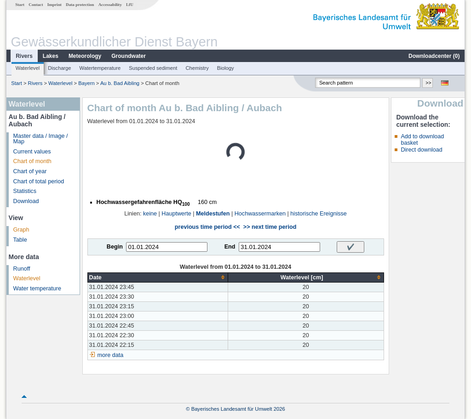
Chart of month (32, 161)
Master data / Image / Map (40, 139)
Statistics (24, 191)
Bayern (86, 83)
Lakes (50, 56)
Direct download (421, 150)
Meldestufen (213, 213)
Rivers (24, 56)
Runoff (21, 269)
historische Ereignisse (318, 213)
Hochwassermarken (260, 213)
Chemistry (196, 68)
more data (111, 355)
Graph (21, 229)
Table (20, 240)
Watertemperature (100, 68)
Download (26, 201)
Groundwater (128, 56)
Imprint (54, 4)
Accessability (110, 4)
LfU (129, 4)
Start (19, 4)
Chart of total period (38, 181)
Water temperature (37, 288)
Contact (36, 4)
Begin (115, 246)
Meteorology (85, 56)
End (230, 246)
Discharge (59, 68)
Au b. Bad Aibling (119, 83)
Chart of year (30, 171)
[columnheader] (157, 277)
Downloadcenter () (434, 56)
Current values (32, 151)
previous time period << (207, 227)
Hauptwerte (176, 213)
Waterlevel (28, 68)
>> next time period (269, 227)
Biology (225, 68)
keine (150, 213)
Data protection (80, 4)
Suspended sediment (153, 68)
